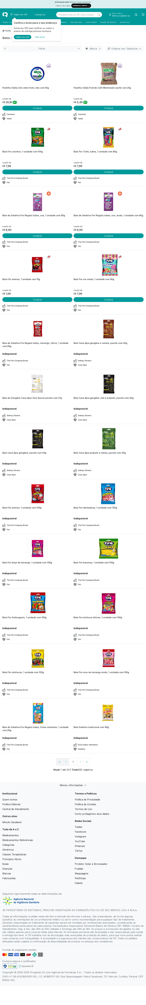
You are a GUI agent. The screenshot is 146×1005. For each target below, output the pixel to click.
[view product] (37, 74)
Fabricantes (9, 878)
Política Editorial (11, 804)
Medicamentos (10, 835)
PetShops (80, 878)
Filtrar (42, 48)
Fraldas (79, 868)
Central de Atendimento (15, 809)
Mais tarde (40, 37)
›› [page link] (87, 761)
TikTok (78, 850)
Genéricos (124, 22)
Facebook (80, 831)
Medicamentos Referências (17, 840)
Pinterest (80, 846)
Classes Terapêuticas (14, 854)
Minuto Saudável (11, 822)
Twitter (79, 826)
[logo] (5, 14)
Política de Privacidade (87, 799)
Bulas (5, 863)
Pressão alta (76, 22)
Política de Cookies (85, 804)
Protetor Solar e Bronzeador (91, 863)
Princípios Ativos (11, 859)
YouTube (80, 841)
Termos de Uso (83, 809)
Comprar (37, 108)
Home (8, 30)
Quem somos (9, 799)
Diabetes (63, 22)
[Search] (99, 15)
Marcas (6, 873)
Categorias (8, 844)
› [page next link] (80, 761)
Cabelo (79, 883)
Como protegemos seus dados (92, 813)
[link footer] (9, 966)
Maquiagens (81, 873)
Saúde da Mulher (108, 22)
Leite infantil (91, 22)
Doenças (7, 868)
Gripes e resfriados (11, 22)
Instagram (80, 836)
